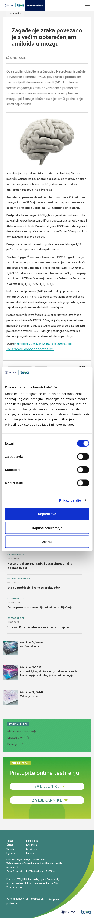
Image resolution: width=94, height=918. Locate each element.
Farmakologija (16, 554)
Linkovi (30, 853)
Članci (10, 845)
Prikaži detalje (70, 500)
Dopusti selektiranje (47, 527)
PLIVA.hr (50, 871)
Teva (9, 871)
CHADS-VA (15, 738)
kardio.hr (33, 879)
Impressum (39, 859)
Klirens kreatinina (18, 731)
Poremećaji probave (19, 579)
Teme (9, 840)
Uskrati (47, 541)
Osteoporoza (15, 598)
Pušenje (12, 744)
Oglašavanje (24, 859)
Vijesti (10, 849)
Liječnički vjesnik (49, 879)
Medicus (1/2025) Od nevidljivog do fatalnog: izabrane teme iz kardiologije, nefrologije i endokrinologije (40, 672)
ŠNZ (56, 883)
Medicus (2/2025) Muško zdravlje (23, 648)
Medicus (31, 849)
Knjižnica (31, 845)
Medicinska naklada (41, 883)
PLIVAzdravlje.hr (35, 871)
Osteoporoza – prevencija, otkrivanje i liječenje (39, 607)
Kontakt (10, 859)
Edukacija (32, 840)
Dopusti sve (47, 514)
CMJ (18, 879)
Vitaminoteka (14, 886)
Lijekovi (11, 853)
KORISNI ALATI (18, 724)
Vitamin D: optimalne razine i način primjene (38, 627)
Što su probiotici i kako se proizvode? (33, 587)
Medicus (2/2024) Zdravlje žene (23, 697)
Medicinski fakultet (17, 883)
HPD (24, 879)
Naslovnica (15, 13)
